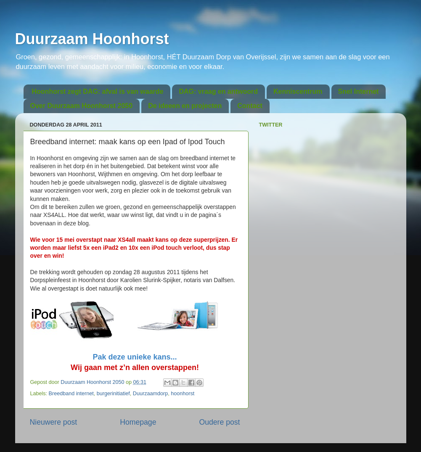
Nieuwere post (53, 422)
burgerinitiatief (113, 393)
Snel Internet (358, 91)
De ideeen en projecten (185, 105)
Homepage (138, 422)
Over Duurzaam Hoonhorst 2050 (81, 105)
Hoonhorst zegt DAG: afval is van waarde (98, 91)
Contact (249, 105)
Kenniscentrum (297, 91)
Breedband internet (71, 393)
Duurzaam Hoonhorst (92, 39)
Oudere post (219, 422)
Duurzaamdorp (150, 393)
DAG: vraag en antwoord (218, 91)
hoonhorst (182, 393)
